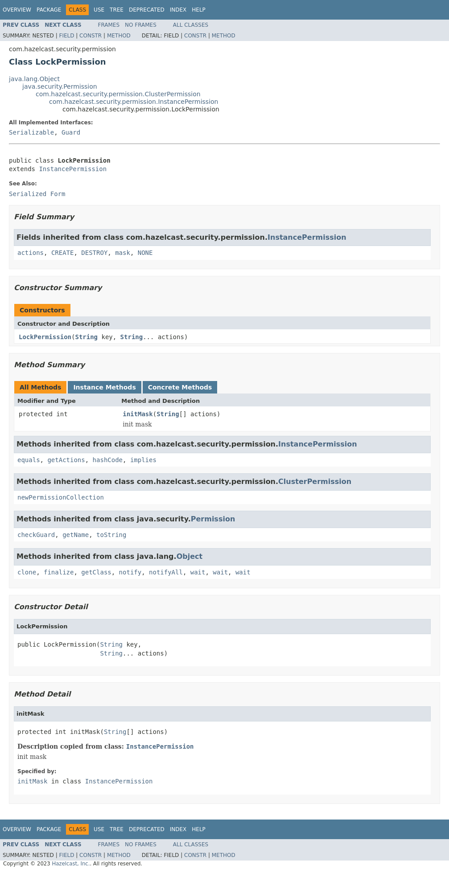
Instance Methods (104, 387)
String (86, 336)
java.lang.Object (34, 78)
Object (190, 556)
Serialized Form (37, 193)
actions (30, 252)
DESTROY (94, 252)
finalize (59, 572)
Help (199, 10)
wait (198, 572)
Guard (71, 132)
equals (28, 459)
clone (26, 572)
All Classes (190, 25)
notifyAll (166, 572)
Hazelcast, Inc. (71, 864)
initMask (137, 414)
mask (122, 252)
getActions (66, 459)
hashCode (108, 459)
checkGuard (36, 534)
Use (99, 10)
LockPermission (45, 336)
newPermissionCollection (60, 497)
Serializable (31, 132)
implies (143, 459)
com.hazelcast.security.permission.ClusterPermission (118, 94)
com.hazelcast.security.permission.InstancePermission (133, 101)
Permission (213, 519)
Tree (117, 10)
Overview (17, 10)
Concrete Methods (180, 387)
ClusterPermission (314, 481)
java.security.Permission (59, 86)
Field (66, 36)
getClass (96, 572)
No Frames (141, 25)
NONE (145, 252)
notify (130, 572)
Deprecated (147, 10)
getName (75, 534)
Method (119, 36)
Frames (109, 25)
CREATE (62, 252)
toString (111, 534)
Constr (90, 36)
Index (178, 10)
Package (49, 10)
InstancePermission (73, 168)
